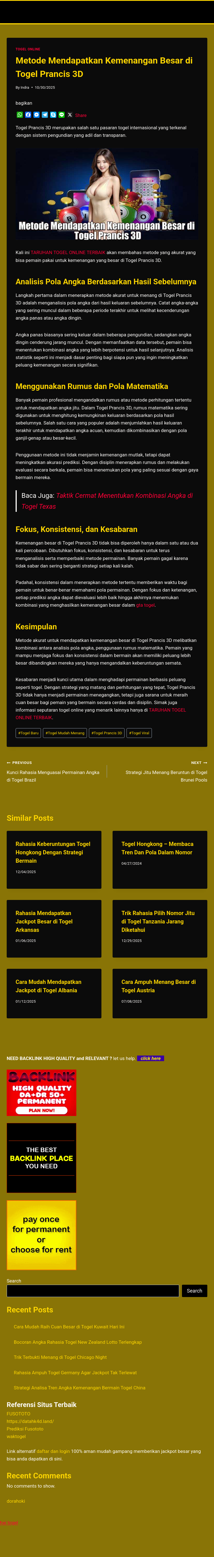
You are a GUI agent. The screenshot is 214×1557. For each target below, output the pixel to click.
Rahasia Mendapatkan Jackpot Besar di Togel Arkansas (44, 921)
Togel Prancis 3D (106, 733)
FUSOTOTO (18, 1414)
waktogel (16, 1436)
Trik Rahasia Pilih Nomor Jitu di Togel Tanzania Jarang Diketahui (157, 921)
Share (81, 115)
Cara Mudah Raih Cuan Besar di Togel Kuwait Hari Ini (69, 1326)
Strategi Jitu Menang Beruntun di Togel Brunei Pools (159, 771)
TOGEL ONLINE (28, 49)
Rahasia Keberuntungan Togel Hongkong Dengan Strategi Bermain (53, 852)
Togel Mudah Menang (64, 733)
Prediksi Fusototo (25, 1429)
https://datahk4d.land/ (30, 1421)
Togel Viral (139, 733)
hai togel (9, 1522)
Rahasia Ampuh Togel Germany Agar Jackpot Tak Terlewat (75, 1372)
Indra (25, 87)
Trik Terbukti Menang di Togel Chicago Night (60, 1357)
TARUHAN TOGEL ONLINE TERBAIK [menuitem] (68, 252)
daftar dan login (53, 1451)
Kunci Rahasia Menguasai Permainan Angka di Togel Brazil (54, 771)
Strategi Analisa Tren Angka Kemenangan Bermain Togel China (79, 1387)
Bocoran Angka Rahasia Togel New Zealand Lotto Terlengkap (78, 1342)
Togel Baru (28, 733)
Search (14, 1281)
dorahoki (16, 1501)
